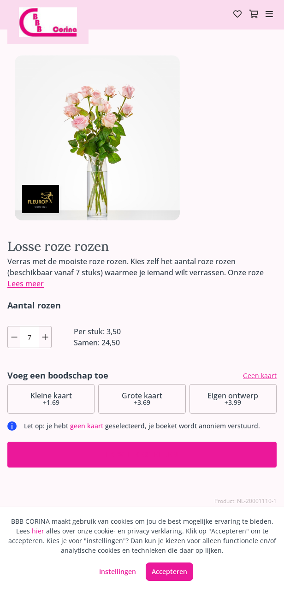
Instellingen (117, 571)
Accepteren (169, 571)
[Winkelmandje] (253, 15)
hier (38, 531)
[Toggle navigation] (269, 15)
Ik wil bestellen (142, 454)
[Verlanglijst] (237, 15)
